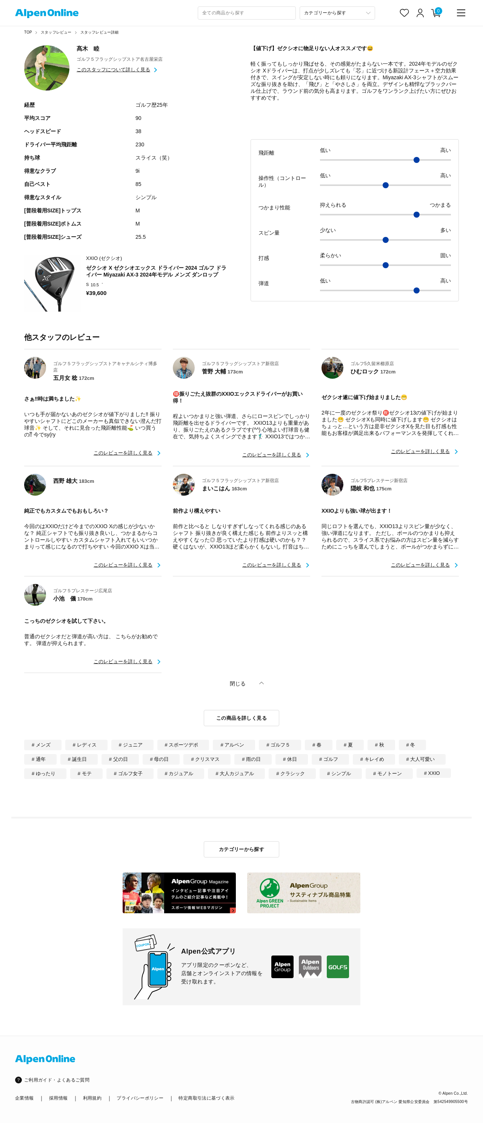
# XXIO (432, 773)
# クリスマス (205, 759)
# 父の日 (118, 759)
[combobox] (247, 13)
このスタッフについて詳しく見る (113, 69)
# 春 (316, 745)
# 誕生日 (77, 759)
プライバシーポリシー (140, 1098)
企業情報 (24, 1098)
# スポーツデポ (181, 745)
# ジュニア (131, 745)
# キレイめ (372, 759)
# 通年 (39, 759)
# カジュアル (179, 773)
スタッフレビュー (56, 32)
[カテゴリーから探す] (337, 13)
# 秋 (379, 745)
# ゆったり (43, 773)
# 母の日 (159, 759)
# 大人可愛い (420, 759)
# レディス (85, 745)
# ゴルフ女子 (128, 773)
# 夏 (348, 745)
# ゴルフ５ (278, 745)
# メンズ (41, 745)
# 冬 (410, 745)
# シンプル (339, 773)
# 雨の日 (251, 759)
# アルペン (232, 745)
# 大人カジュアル (234, 773)
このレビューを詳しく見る (123, 453)
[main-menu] (461, 13)
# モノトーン (387, 773)
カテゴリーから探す (242, 849)
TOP (28, 32)
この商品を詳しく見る (241, 718)
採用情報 (58, 1098)
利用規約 (92, 1098)
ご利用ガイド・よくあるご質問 (56, 1080)
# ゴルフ (328, 759)
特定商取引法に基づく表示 (206, 1098)
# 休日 (290, 759)
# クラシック (290, 773)
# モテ (85, 773)
